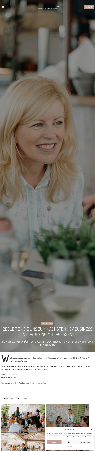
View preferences (85, 442)
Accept (54, 442)
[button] (91, 429)
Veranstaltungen (47, 323)
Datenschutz (69, 446)
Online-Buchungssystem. (38, 383)
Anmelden (89, 7)
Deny (69, 442)
